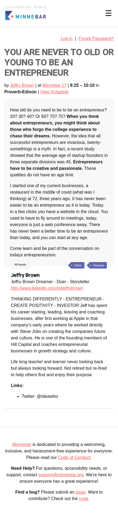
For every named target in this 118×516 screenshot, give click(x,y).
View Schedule (54, 92)
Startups (98, 265)
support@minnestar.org (61, 474)
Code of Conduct (74, 457)
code (83, 498)
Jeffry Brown (22, 85)
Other (78, 265)
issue (81, 492)
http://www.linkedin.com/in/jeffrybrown (47, 288)
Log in (67, 38)
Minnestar (21, 444)
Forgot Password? (96, 38)
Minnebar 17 (54, 85)
